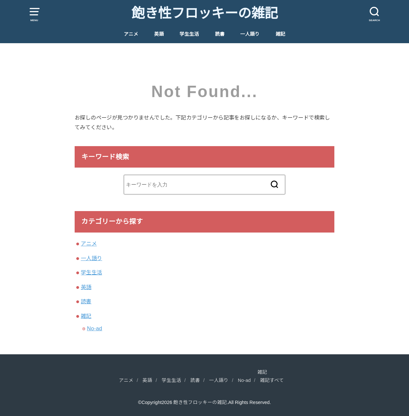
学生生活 (189, 34)
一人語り (250, 34)
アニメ (131, 34)
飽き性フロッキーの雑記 (204, 13)
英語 (159, 34)
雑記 (280, 34)
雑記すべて (272, 380)
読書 (220, 34)
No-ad (94, 328)
